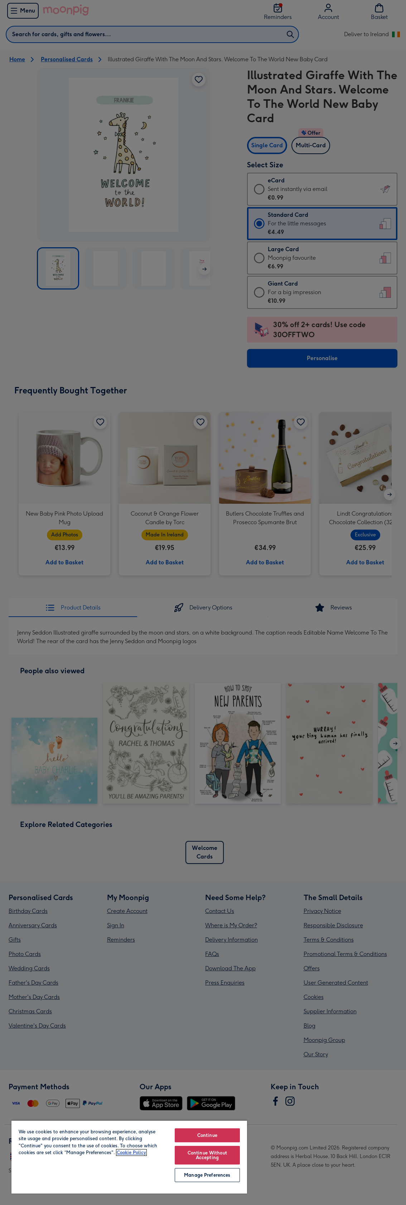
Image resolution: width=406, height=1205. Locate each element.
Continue (207, 1135)
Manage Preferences (207, 1175)
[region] (129, 1157)
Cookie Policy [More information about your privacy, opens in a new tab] (131, 1152)
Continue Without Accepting (207, 1155)
